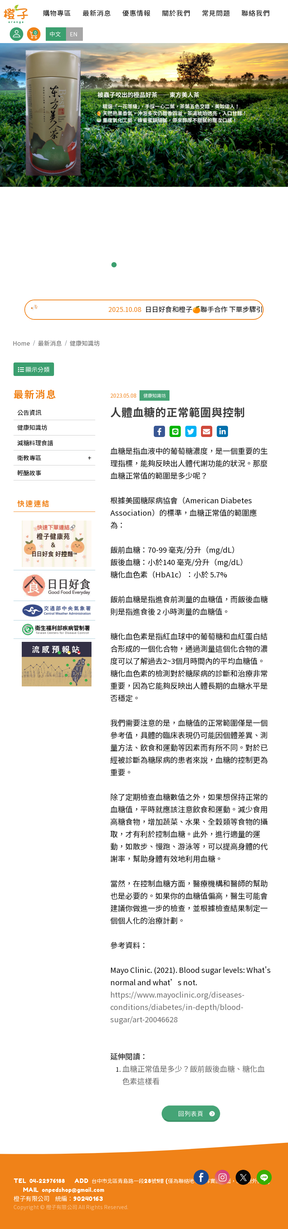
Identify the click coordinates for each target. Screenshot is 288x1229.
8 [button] (186, 264)
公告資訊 (29, 412)
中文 (55, 34)
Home (21, 343)
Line (264, 1177)
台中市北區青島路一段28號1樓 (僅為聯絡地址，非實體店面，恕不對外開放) (181, 1181)
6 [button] (162, 264)
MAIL (31, 1189)
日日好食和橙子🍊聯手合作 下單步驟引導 (199, 309)
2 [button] (114, 264)
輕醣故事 (29, 472)
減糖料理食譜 (35, 442)
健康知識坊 (85, 343)
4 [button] (138, 264)
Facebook (201, 1177)
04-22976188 (47, 1181)
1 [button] (102, 264)
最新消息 (50, 343)
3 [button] (126, 264)
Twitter (243, 1177)
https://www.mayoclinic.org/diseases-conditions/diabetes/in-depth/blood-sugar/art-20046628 (177, 1010)
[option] (144, 115)
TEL (20, 1180)
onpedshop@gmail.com (73, 1190)
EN (74, 34)
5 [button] (150, 264)
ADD (81, 1180)
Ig (222, 1177)
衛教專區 (29, 457)
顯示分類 (34, 369)
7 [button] (174, 264)
